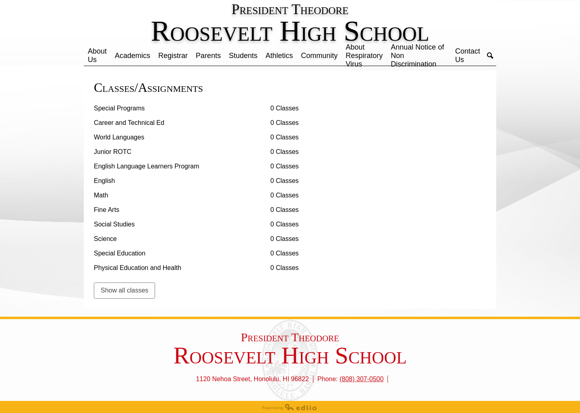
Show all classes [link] (124, 290)
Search (490, 55)
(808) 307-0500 (361, 379)
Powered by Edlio (290, 407)
